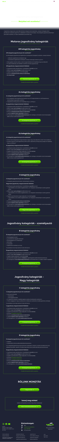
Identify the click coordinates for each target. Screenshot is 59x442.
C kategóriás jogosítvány (16, 359)
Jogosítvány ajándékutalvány (21, 439)
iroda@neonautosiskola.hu (29, 427)
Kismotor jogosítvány (35, 1)
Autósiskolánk (15, 1)
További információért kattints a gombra (29, 82)
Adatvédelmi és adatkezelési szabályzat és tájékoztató (7, 438)
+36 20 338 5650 (27, 428)
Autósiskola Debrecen (20, 434)
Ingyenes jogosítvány (34, 439)
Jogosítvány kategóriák (34, 437)
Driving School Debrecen (20, 437)
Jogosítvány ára (33, 434)
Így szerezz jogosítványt (24, 1)
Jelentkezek (43, 1)
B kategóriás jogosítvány (16, 313)
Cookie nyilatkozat (5, 434)
